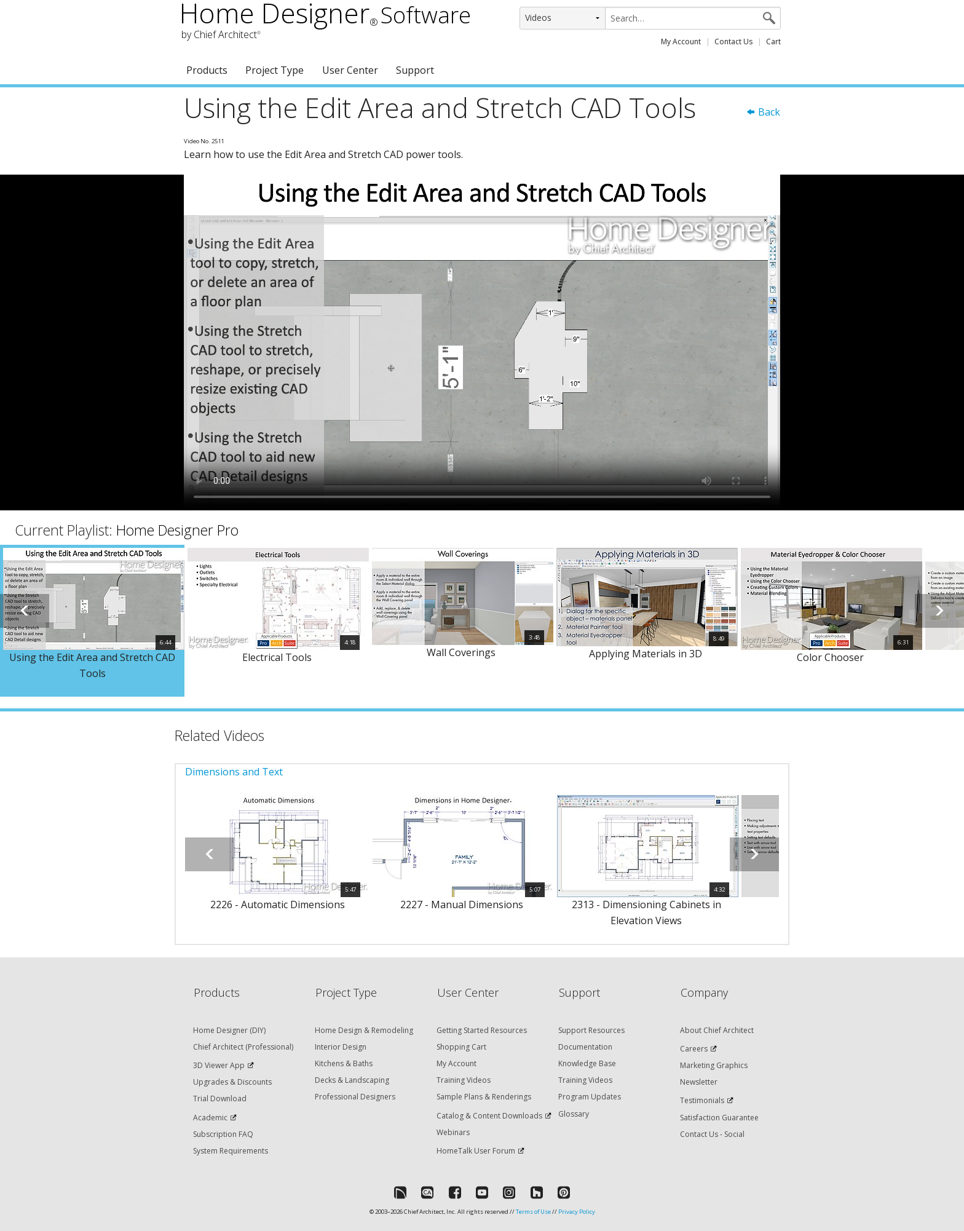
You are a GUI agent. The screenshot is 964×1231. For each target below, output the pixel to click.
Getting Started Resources (482, 1030)
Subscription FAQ (223, 1134)
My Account (681, 41)
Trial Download (220, 1098)
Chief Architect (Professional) (243, 1047)
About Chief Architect (717, 1030)
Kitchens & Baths (344, 1063)
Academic (210, 1117)
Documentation (585, 1047)
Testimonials (702, 1100)
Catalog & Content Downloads (489, 1115)
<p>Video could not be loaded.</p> (482, 342)
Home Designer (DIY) (229, 1030)
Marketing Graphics (714, 1065)
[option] (92, 621)
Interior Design (340, 1047)
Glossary (573, 1114)
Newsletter (698, 1082)
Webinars (453, 1132)
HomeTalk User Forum (476, 1151)
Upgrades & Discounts (232, 1082)
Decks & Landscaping (352, 1080)
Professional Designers (355, 1096)
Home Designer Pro (177, 530)
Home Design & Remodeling (364, 1030)
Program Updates (589, 1096)
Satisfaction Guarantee (719, 1117)
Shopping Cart (461, 1047)
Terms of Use (533, 1212)
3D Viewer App (219, 1065)
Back (763, 112)
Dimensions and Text (234, 771)
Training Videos (464, 1080)
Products (206, 70)
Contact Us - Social (712, 1134)
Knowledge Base (587, 1063)
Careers (694, 1048)
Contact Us (733, 41)
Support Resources (591, 1030)
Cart (773, 41)
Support (415, 70)
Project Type (274, 70)
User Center (350, 70)
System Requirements (230, 1151)
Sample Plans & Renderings (484, 1096)
